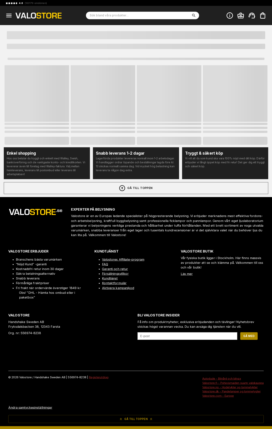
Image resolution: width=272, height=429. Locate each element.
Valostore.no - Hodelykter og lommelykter (230, 387)
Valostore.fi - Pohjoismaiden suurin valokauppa (233, 383)
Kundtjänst (110, 278)
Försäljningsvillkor (115, 274)
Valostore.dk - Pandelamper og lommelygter (231, 391)
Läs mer (187, 274)
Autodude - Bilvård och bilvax (221, 378)
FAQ (105, 264)
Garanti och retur (115, 269)
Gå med (249, 336)
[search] (194, 15)
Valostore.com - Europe (218, 396)
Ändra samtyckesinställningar (30, 407)
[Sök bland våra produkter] (140, 15)
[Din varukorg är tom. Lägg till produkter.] (262, 15)
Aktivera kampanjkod (118, 288)
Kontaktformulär (114, 283)
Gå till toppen (136, 188)
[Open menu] (9, 15)
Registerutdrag (98, 377)
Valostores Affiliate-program (123, 259)
